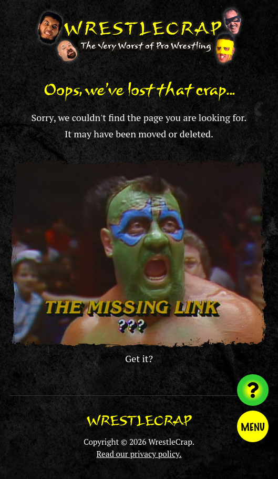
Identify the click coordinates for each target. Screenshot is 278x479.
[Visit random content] (253, 390)
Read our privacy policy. (139, 453)
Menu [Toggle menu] (253, 426)
